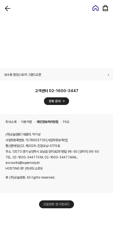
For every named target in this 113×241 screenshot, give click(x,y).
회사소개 (10, 122)
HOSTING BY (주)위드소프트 (24, 168)
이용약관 (26, 122)
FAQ (66, 122)
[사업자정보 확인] (57, 140)
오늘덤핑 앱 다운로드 (56, 204)
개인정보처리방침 (47, 122)
